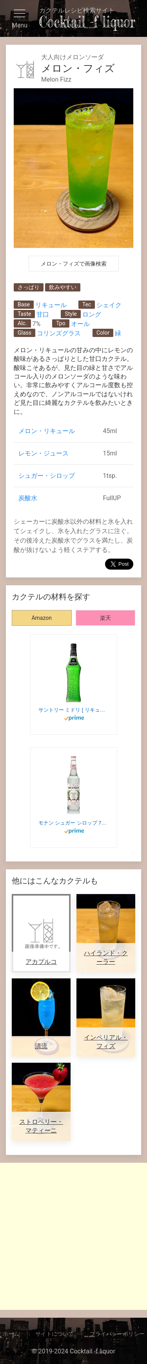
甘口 (42, 314)
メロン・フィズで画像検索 (74, 263)
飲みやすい (62, 287)
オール (80, 324)
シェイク (109, 305)
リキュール (51, 305)
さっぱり (29, 287)
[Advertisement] (73, 1236)
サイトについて (54, 1334)
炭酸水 (27, 498)
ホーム (11, 1334)
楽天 (105, 618)
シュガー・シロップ (46, 475)
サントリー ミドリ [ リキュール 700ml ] (73, 710)
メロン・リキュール (46, 431)
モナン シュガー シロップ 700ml (73, 823)
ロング (91, 314)
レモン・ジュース (43, 453)
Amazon (41, 618)
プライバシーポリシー (117, 1334)
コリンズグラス (59, 333)
